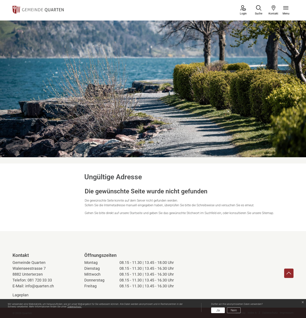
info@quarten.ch (39, 286)
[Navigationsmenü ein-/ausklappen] (286, 10)
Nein (234, 310)
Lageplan (24, 295)
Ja (218, 310)
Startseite (136, 213)
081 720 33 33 (40, 280)
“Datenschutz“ (74, 306)
